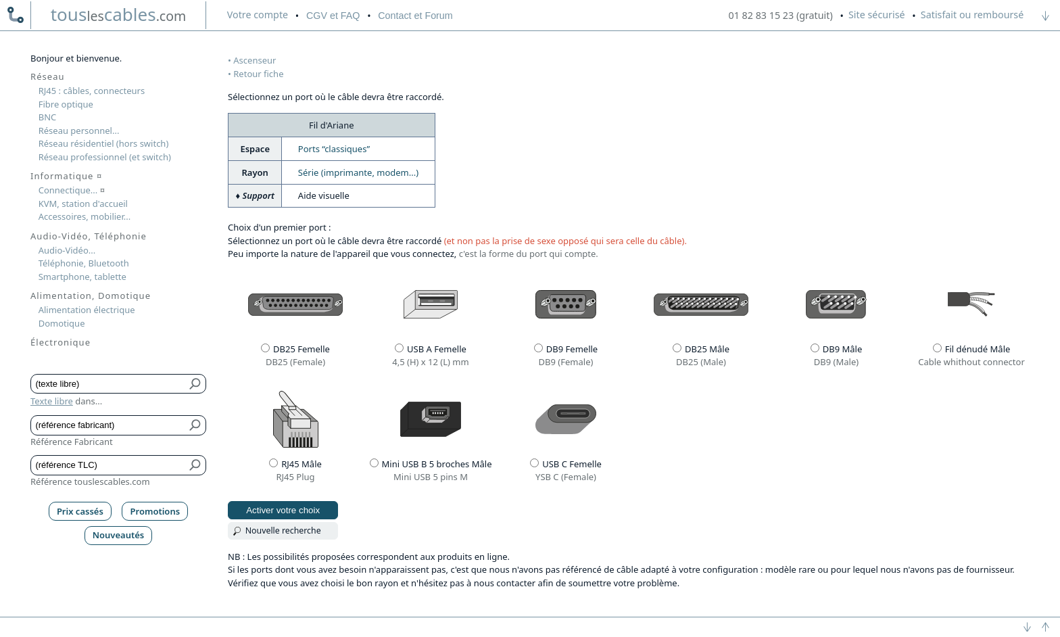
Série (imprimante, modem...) (358, 172)
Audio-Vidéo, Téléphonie (88, 236)
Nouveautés (119, 535)
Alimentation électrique (87, 310)
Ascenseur (254, 60)
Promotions (155, 511)
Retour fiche (258, 74)
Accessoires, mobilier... (84, 216)
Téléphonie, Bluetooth (84, 263)
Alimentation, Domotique (90, 295)
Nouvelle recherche (283, 530)
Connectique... (72, 190)
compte (257, 14)
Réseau (47, 76)
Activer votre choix (283, 510)
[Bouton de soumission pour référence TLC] (196, 465)
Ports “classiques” (334, 149)
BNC (48, 117)
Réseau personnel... (79, 130)
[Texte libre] (108, 384)
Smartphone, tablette (82, 276)
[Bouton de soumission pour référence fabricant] (196, 425)
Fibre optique (66, 104)
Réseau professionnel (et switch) (105, 157)
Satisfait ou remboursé (972, 14)
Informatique (66, 176)
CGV (333, 15)
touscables (119, 14)
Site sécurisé (876, 14)
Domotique (62, 323)
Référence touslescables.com (90, 481)
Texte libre (51, 401)
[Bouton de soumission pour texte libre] (196, 384)
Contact (415, 15)
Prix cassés (80, 511)
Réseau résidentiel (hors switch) (104, 143)
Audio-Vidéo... (67, 250)
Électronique (60, 342)
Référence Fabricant (71, 441)
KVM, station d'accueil (83, 203)
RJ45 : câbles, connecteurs (92, 91)
